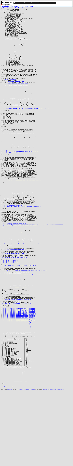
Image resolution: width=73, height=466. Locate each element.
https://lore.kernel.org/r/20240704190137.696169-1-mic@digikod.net (19, 369)
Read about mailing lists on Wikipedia (27, 464)
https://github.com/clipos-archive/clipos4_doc (12, 276)
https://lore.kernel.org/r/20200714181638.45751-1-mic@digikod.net (19, 384)
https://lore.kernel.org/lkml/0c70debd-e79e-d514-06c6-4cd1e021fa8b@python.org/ (22, 246)
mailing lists (9, 464)
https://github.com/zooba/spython (11, 179)
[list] (23, 7)
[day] (14, 7)
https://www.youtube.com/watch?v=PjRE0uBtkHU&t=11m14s (14, 307)
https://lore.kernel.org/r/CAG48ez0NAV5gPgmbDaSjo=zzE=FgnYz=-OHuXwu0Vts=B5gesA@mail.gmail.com (24, 322)
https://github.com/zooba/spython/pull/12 (18, 98)
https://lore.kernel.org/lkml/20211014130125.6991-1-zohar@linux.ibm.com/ (20, 180)
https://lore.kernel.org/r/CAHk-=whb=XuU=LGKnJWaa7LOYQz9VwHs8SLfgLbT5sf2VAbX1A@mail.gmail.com (24, 327)
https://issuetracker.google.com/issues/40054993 (14, 266)
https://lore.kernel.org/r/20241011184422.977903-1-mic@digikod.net (19, 368)
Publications (33, 2)
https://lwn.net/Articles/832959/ (10, 311)
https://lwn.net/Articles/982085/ (9, 93)
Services (24, 2)
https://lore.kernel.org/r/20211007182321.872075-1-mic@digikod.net (19, 376)
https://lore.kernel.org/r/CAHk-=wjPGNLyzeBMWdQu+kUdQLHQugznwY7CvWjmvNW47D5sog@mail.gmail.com (26, 128)
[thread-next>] (10, 7)
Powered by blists (4, 462)
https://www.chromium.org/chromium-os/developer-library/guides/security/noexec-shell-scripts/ (24, 279)
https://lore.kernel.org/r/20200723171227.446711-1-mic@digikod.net (19, 383)
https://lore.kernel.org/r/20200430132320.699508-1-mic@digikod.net (19, 387)
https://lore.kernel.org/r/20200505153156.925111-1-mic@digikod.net (19, 385)
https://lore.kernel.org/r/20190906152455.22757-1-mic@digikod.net (19, 389)
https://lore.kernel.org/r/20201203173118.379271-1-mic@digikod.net (19, 377)
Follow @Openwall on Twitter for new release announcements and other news (17, 6)
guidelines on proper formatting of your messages (53, 464)
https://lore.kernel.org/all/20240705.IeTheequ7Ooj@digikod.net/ (16, 357)
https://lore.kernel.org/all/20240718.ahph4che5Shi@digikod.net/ (16, 343)
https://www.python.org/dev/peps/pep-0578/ (13, 245)
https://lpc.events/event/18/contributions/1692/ (12, 95)
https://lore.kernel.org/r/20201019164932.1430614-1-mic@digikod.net (19, 378)
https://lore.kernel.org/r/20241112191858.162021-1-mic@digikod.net (20, 316)
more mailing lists (12, 462)
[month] (17, 7)
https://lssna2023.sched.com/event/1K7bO (12, 181)
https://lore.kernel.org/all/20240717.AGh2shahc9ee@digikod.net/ (16, 337)
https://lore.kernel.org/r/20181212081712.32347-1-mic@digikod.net (19, 390)
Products (16, 2)
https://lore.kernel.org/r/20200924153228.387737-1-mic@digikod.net (19, 380)
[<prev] (2, 7)
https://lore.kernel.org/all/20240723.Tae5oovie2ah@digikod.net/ (16, 362)
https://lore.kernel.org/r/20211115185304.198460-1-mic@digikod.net (19, 371)
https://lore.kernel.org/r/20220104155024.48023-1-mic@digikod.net (19, 370)
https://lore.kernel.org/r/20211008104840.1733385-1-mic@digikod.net (19, 375)
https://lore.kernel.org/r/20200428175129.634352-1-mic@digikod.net (19, 388)
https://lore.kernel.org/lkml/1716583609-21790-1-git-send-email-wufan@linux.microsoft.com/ (25, 214)
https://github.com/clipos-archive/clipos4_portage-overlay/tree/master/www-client (21, 290)
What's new (50, 2)
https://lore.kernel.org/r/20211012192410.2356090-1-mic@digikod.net (19, 374)
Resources (41, 2)
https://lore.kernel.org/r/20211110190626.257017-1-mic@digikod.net (19, 373)
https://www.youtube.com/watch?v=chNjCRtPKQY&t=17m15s (14, 302)
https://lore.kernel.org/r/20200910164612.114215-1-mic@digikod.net (19, 381)
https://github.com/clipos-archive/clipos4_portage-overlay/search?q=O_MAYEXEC (20, 282)
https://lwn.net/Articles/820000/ (10, 313)
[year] (21, 7)
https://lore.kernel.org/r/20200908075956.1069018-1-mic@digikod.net (19, 382)
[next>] (5, 7)
